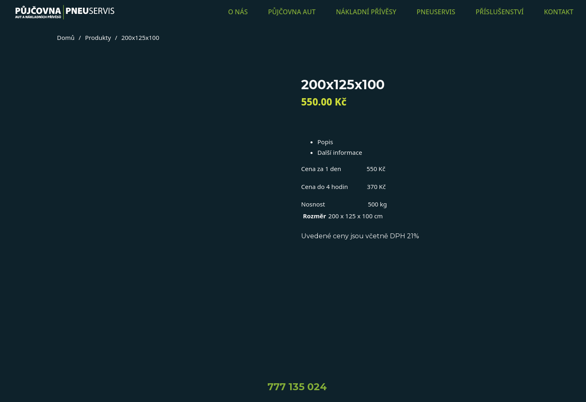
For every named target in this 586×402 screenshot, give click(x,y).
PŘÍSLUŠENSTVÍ (500, 11)
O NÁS (237, 11)
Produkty (98, 37)
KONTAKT (558, 11)
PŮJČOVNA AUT (292, 11)
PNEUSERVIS (436, 11)
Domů (65, 37)
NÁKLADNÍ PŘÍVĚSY (366, 11)
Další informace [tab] (339, 152)
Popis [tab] (325, 142)
